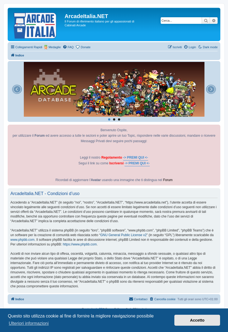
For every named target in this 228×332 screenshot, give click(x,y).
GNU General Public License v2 (123, 235)
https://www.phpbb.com (80, 244)
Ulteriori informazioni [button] (29, 323)
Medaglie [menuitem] (54, 47)
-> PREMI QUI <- (135, 157)
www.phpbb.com (22, 240)
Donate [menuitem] (85, 47)
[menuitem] (68, 47)
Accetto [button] (197, 320)
